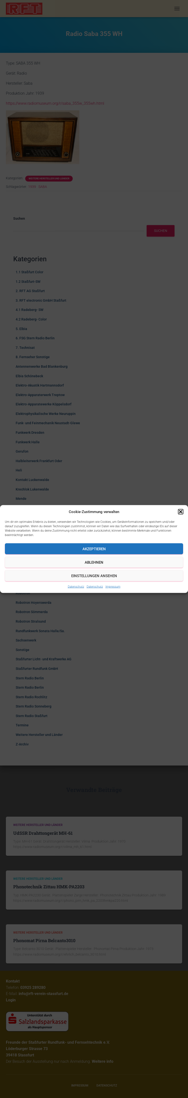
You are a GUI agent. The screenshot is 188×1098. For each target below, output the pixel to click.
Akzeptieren (94, 549)
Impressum (113, 586)
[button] (180, 511)
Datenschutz (76, 586)
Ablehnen (94, 562)
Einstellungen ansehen (94, 575)
